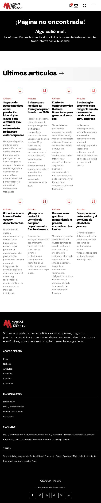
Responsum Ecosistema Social (51, 487)
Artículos (7, 98)
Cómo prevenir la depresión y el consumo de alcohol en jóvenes (87, 220)
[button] (84, 5)
